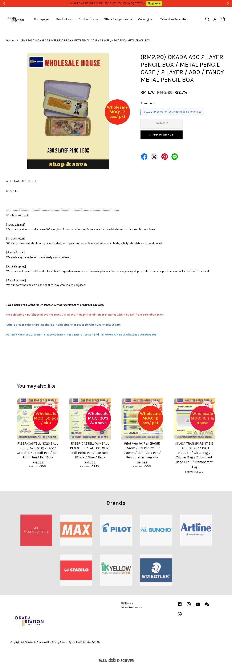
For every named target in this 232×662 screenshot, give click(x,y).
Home (10, 40)
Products (64, 19)
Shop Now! (148, 3)
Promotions (148, 103)
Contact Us (88, 19)
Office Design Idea (118, 19)
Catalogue (145, 19)
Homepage (41, 19)
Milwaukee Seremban (174, 19)
